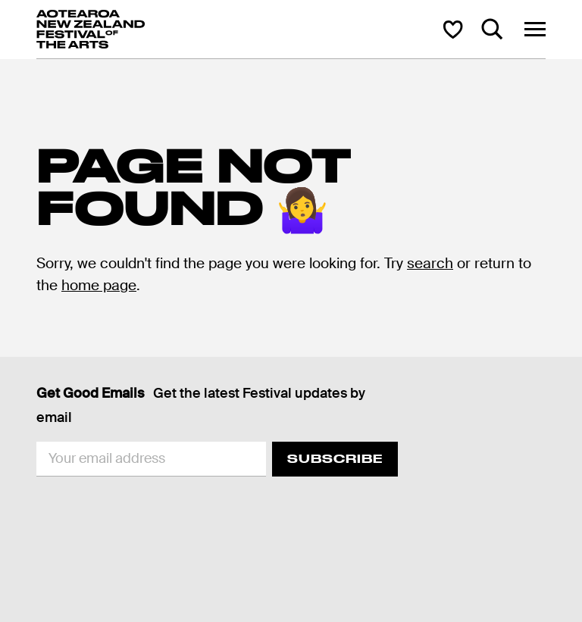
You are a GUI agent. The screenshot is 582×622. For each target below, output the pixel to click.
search (430, 263)
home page (98, 285)
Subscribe (335, 458)
